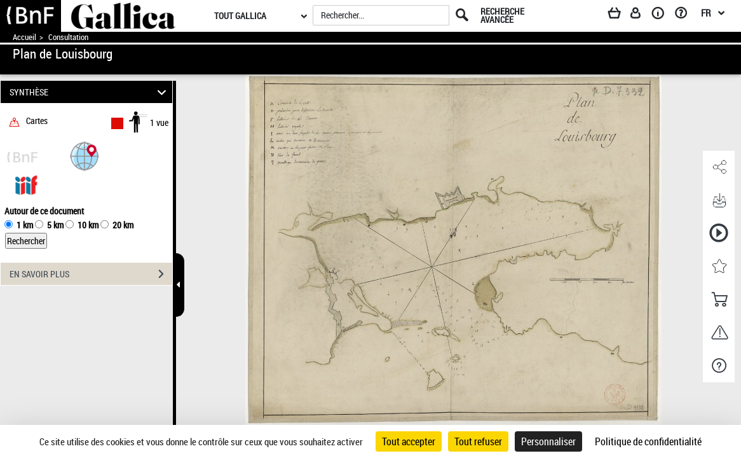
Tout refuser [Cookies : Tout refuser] (478, 441)
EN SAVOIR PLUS (91, 274)
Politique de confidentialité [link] (648, 441)
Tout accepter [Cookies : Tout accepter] (408, 441)
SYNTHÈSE (90, 92)
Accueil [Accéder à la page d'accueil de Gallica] (24, 37)
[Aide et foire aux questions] (685, 15)
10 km (88, 225)
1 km (25, 225)
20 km (122, 225)
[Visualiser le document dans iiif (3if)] (26, 184)
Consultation (68, 37)
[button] (84, 155)
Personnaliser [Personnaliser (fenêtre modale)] (548, 441)
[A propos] (662, 15)
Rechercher (26, 241)
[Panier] (620, 15)
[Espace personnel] (641, 15)
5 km (55, 225)
